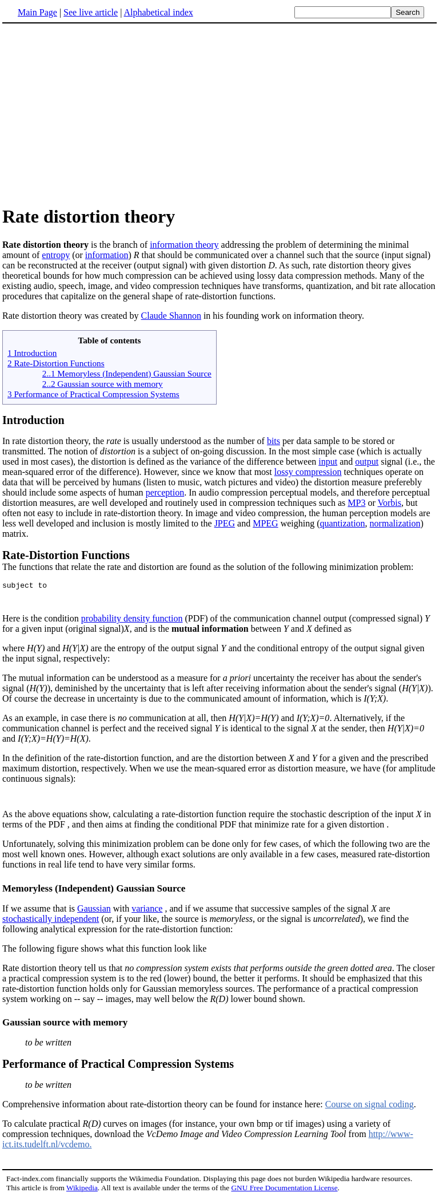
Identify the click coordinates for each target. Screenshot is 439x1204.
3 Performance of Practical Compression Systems (93, 394)
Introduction (33, 420)
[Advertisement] (98, 114)
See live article (90, 12)
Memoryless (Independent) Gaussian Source (93, 893)
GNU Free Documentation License (284, 1193)
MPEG (265, 523)
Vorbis (389, 503)
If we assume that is (39, 913)
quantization (342, 523)
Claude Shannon (171, 315)
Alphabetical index (158, 12)
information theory (184, 244)
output (366, 461)
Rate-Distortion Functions (66, 555)
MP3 (356, 503)
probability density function (132, 622)
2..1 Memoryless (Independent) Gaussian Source (126, 373)
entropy (56, 255)
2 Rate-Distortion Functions (56, 363)
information (107, 255)
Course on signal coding (369, 1109)
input (327, 461)
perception (165, 492)
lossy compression (308, 472)
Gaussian (94, 913)
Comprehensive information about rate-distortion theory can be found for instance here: (219, 1088)
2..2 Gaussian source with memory (102, 384)
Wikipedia (82, 1193)
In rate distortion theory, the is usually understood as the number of (134, 441)
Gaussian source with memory (64, 1027)
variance (146, 913)
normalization (395, 523)
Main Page (37, 12)
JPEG (224, 523)
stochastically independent (50, 924)
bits (273, 441)
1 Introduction (32, 353)
